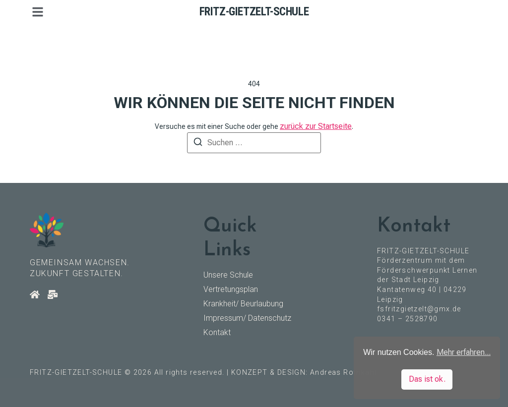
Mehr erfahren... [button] (464, 352)
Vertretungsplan (230, 289)
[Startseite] (35, 294)
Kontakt (217, 332)
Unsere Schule (228, 275)
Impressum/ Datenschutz (247, 318)
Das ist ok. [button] (427, 379)
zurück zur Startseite (316, 126)
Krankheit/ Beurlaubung (243, 303)
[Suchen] (198, 143)
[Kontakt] (53, 294)
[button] (38, 12)
